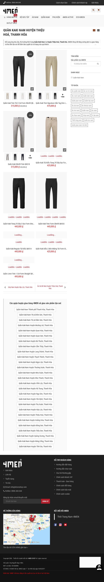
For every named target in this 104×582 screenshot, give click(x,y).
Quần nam (85, 110)
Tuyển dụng (9, 479)
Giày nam (86, 115)
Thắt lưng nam (77, 120)
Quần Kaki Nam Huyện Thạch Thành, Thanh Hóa (35, 357)
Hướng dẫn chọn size (64, 469)
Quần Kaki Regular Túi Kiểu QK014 (19, 249)
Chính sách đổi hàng (63, 485)
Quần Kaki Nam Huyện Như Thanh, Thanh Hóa (35, 378)
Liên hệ (8, 474)
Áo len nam (75, 110)
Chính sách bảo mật (63, 490)
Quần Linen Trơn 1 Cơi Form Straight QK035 (18, 273)
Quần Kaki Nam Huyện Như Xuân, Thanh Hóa (35, 373)
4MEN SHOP (31, 558)
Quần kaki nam (88, 96)
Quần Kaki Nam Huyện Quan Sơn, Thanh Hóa (35, 336)
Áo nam (94, 110)
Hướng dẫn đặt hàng (64, 464)
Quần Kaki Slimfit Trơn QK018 (19, 164)
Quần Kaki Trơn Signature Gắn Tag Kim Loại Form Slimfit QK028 (51, 103)
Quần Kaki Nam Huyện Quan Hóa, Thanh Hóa (35, 330)
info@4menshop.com (19, 487)
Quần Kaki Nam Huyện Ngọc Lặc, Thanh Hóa (35, 362)
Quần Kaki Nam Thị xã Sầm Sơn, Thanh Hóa (35, 320)
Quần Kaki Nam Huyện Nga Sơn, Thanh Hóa (35, 394)
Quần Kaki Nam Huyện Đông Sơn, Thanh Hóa (35, 425)
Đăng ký (46, 501)
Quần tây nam (89, 101)
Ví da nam (95, 115)
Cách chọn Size (61, 3)
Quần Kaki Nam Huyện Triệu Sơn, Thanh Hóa (35, 430)
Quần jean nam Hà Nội (79, 125)
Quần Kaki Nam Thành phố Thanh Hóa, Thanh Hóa (35, 309)
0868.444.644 (16, 3)
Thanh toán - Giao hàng (65, 481)
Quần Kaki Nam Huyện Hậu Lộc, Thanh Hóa (35, 409)
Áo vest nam (76, 96)
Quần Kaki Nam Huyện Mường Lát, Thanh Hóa (35, 325)
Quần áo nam (88, 120)
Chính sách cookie (63, 494)
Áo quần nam (76, 91)
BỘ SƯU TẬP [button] (24, 17)
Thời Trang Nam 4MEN (68, 516)
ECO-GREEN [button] (80, 17)
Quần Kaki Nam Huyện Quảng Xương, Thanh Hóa (35, 436)
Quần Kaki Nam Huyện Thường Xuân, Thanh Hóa (35, 367)
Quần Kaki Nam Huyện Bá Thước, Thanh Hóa (35, 341)
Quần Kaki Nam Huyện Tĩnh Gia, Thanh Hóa (35, 446)
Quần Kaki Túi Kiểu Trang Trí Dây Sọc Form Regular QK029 (51, 163)
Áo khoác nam (87, 106)
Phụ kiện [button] (56, 17)
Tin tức (8, 483)
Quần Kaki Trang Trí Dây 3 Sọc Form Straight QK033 (18, 224)
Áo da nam (75, 106)
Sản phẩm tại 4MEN (86, 62)
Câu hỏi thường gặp (63, 473)
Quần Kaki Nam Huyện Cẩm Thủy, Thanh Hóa (35, 346)
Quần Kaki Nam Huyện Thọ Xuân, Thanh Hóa (35, 404)
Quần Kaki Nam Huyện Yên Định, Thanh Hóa (35, 399)
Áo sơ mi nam (88, 91)
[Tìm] (98, 63)
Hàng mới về (12, 16)
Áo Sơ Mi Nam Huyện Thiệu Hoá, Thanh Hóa (50, 287)
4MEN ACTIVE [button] (68, 17)
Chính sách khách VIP (64, 477)
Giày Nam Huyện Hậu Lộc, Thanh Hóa (20, 287)
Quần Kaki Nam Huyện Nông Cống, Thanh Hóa (35, 441)
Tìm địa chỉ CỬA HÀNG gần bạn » (15, 547)
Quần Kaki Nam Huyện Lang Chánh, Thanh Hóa (35, 351)
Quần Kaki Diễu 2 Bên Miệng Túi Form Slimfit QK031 (51, 249)
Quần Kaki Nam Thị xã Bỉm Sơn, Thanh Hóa (35, 315)
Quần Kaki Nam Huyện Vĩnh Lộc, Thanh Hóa (35, 383)
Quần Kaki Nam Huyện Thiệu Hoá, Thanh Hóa (35, 415)
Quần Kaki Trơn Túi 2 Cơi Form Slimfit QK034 (18, 103)
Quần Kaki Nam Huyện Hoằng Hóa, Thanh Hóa (35, 420)
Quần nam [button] (45, 17)
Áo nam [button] (35, 17)
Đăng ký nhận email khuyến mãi (26, 500)
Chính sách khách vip (79, 3)
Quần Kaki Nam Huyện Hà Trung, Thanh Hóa (35, 388)
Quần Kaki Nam (78, 78)
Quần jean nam (77, 101)
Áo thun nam (76, 115)
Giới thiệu (95, 3)
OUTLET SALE (12, 22)
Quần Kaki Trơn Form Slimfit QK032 (51, 224)
